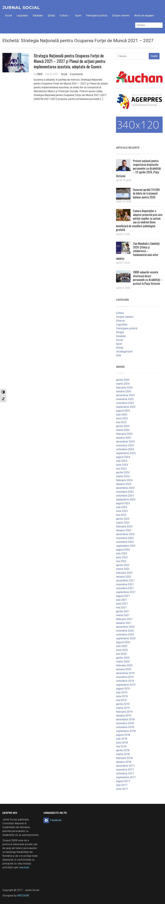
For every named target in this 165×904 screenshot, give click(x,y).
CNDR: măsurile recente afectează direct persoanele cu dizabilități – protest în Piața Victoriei (147, 277)
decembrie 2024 (125, 441)
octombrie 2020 (125, 634)
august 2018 (123, 734)
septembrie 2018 (126, 731)
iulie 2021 (121, 599)
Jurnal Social (21, 7)
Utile (118, 355)
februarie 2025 (124, 433)
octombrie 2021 (125, 588)
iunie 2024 (122, 464)
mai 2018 (121, 746)
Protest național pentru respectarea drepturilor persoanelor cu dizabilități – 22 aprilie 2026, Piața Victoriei (138, 168)
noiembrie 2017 (125, 769)
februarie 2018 (124, 758)
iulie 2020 (121, 646)
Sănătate (38, 15)
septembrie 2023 (126, 499)
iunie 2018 (122, 742)
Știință (51, 15)
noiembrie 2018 (125, 723)
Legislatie (121, 324)
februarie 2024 (124, 480)
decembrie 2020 (125, 626)
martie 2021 (123, 615)
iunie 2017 (122, 788)
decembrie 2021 (125, 580)
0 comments (76, 74)
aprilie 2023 (122, 518)
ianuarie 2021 (123, 623)
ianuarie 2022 (123, 576)
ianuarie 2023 (123, 530)
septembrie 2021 (126, 592)
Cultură (64, 15)
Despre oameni (120, 15)
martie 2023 (123, 522)
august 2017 (123, 781)
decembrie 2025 (125, 395)
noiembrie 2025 (125, 399)
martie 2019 (123, 707)
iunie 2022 (122, 557)
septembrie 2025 (126, 406)
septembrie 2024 (126, 453)
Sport (78, 15)
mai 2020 (121, 653)
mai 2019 (121, 700)
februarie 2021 (124, 619)
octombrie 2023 (125, 495)
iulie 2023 (121, 507)
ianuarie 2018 (123, 761)
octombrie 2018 (125, 727)
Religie (120, 332)
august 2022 (123, 549)
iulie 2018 (121, 738)
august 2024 (123, 457)
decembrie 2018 (125, 719)
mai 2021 (121, 607)
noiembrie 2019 (125, 677)
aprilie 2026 (122, 379)
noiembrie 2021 (125, 584)
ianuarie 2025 (123, 437)
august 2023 (123, 503)
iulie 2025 (121, 414)
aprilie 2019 (122, 704)
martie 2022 (123, 569)
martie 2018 (123, 754)
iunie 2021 (122, 603)
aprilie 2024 (122, 472)
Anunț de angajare (144, 15)
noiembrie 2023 (125, 491)
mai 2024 (121, 468)
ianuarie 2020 (123, 669)
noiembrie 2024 (125, 445)
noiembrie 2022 (125, 538)
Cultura (120, 313)
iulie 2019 (121, 692)
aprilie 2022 (122, 565)
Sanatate (121, 336)
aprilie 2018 (122, 750)
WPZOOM (23, 895)
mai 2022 (121, 561)
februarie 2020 (124, 665)
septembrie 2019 (126, 684)
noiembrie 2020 (125, 630)
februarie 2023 (124, 526)
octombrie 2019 (125, 680)
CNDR (40, 74)
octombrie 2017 (125, 773)
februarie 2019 (124, 711)
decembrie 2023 (125, 487)
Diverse (120, 320)
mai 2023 (121, 514)
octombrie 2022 (125, 541)
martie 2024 (123, 476)
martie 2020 (123, 661)
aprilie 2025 (122, 426)
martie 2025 (123, 430)
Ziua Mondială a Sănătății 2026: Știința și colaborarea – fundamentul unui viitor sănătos (138, 251)
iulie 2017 (121, 785)
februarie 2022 (124, 572)
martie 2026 (123, 383)
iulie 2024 (121, 460)
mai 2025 (121, 422)
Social (8, 15)
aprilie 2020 (122, 657)
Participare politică (96, 15)
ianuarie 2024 (123, 484)
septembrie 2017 (126, 777)
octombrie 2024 (125, 449)
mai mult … (25, 867)
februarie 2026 (124, 387)
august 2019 (123, 688)
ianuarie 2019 (123, 715)
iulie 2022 (121, 553)
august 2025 (123, 410)
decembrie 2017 (125, 765)
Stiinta (119, 347)
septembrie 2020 (126, 638)
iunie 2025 (122, 418)
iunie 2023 (122, 511)
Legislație (22, 15)
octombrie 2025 (125, 403)
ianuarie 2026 (123, 391)
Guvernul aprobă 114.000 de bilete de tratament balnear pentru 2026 (146, 193)
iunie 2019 (122, 696)
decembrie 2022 (125, 534)
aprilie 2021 (122, 611)
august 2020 (123, 642)
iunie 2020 (122, 650)
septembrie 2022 (126, 545)
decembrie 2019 (125, 673)
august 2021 (123, 596)
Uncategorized (124, 351)
